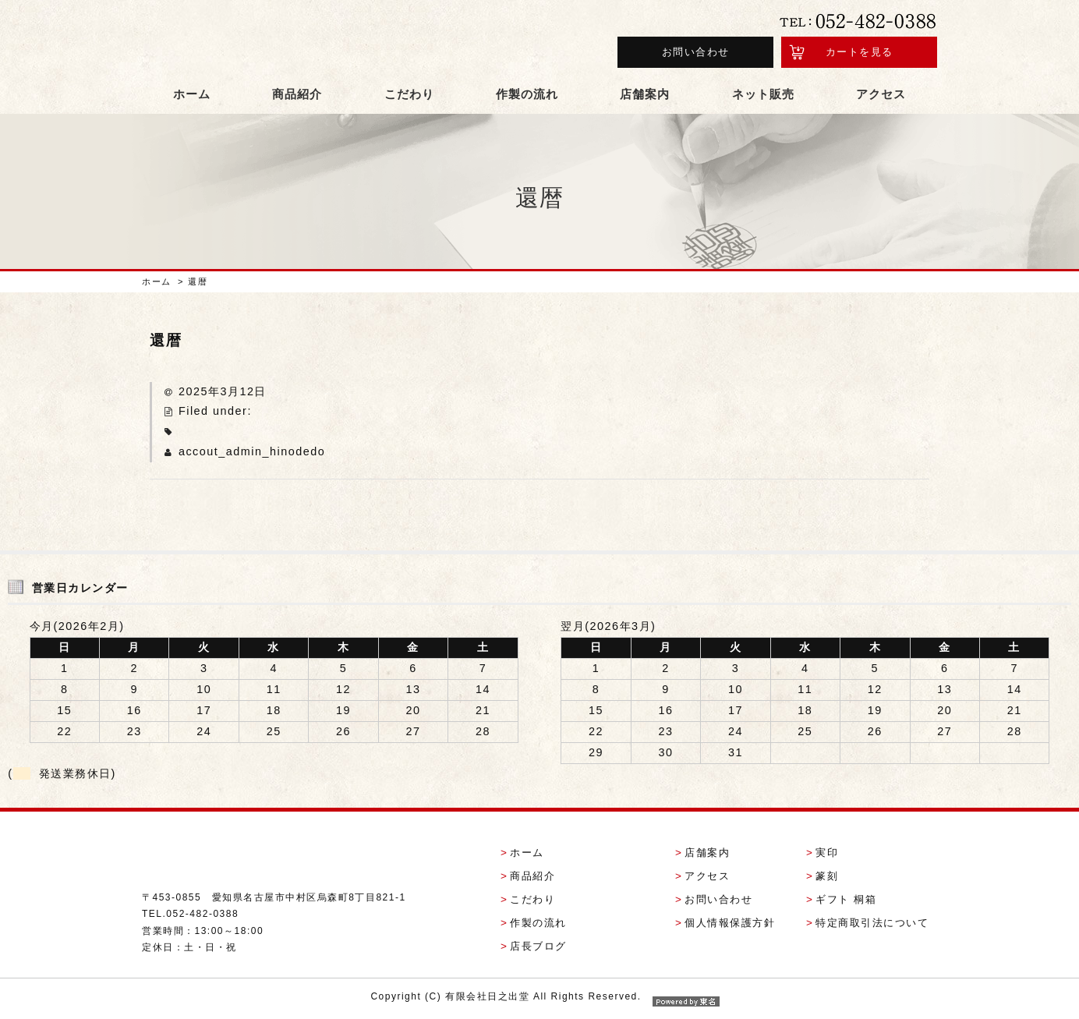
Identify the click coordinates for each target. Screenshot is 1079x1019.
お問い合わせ (696, 53)
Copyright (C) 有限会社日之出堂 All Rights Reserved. (539, 999)
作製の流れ (527, 97)
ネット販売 (763, 97)
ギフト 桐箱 (845, 902)
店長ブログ (538, 949)
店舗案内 (645, 97)
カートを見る (859, 53)
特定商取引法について (872, 926)
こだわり (409, 97)
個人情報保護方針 (730, 926)
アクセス (881, 97)
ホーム (191, 97)
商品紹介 (297, 97)
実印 (826, 856)
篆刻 (826, 879)
